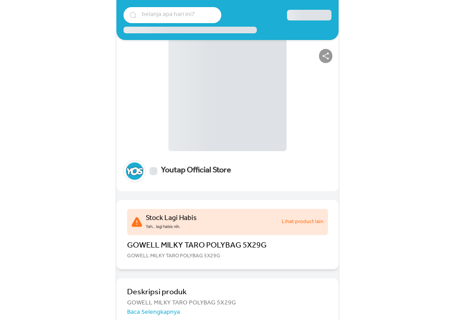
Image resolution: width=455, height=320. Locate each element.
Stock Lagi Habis (171, 218)
